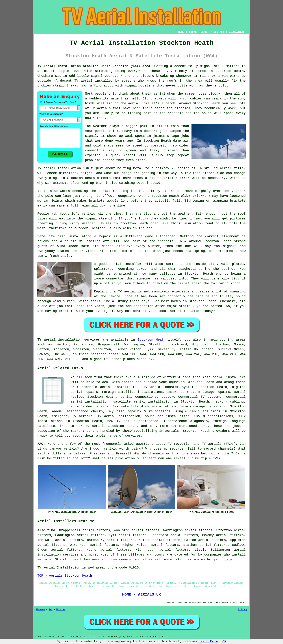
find (51, 530)
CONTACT (219, 32)
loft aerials (83, 214)
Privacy (242, 609)
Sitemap (40, 609)
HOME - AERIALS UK (141, 594)
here (228, 559)
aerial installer (126, 264)
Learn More (208, 641)
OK (224, 641)
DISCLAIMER (236, 32)
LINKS (193, 32)
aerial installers (229, 377)
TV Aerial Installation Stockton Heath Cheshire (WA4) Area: (94, 66)
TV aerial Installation (58, 567)
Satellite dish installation (64, 236)
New (51, 609)
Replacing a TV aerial (115, 291)
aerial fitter (233, 168)
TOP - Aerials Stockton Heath (64, 576)
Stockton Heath (152, 339)
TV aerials (101, 108)
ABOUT (205, 32)
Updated (60, 609)
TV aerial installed (93, 81)
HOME (181, 32)
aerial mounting (113, 191)
